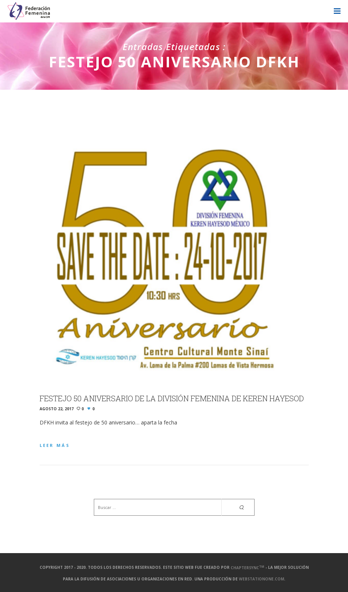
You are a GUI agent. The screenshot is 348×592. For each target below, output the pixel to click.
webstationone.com (261, 579)
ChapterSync (247, 567)
